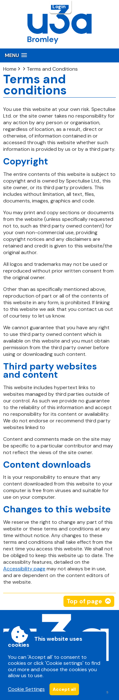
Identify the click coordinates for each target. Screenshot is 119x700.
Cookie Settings (26, 689)
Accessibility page (24, 568)
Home (10, 69)
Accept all (64, 689)
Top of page (84, 601)
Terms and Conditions (52, 69)
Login (59, 6)
